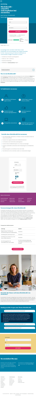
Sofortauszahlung (11, 62)
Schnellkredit (5, 77)
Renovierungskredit (21, 201)
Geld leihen (2, 382)
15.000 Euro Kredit (23, 219)
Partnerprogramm (24, 393)
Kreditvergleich (3, 383)
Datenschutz (18, 393)
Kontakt (14, 393)
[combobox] (18, 28)
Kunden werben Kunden (21, 382)
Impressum (11, 393)
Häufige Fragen (20, 381)
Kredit (5, 45)
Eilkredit (31, 76)
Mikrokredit (2, 201)
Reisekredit (10, 378)
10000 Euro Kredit (12, 201)
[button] (33, 70)
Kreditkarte (2, 387)
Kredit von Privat (21, 198)
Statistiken (19, 378)
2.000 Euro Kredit (29, 217)
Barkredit (28, 201)
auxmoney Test (29, 198)
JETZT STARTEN (18, 31)
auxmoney (2, 45)
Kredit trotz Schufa (11, 381)
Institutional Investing (30, 393)
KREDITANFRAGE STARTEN (17, 249)
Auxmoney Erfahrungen (4, 198)
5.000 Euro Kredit (3, 378)
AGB (20, 393)
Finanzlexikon (11, 383)
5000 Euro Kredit (12, 198)
